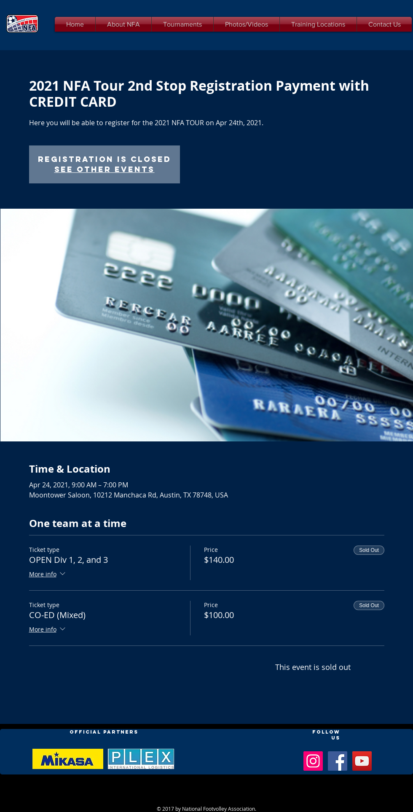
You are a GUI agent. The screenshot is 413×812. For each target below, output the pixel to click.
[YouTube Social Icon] (362, 761)
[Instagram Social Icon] (313, 761)
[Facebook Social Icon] (337, 761)
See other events (104, 169)
